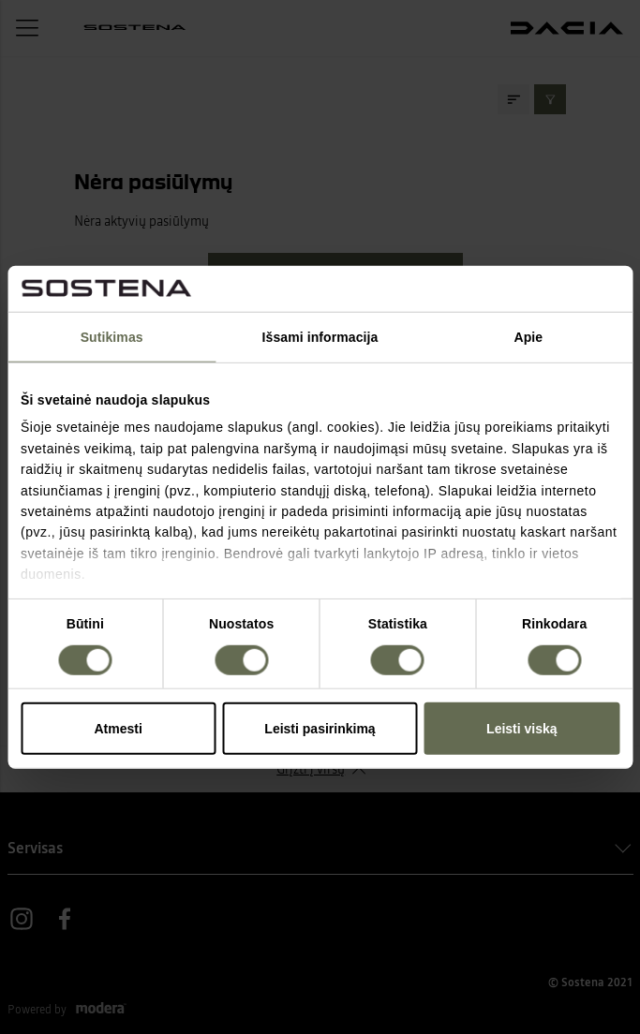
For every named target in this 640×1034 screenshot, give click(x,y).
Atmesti (118, 727)
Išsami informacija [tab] (320, 337)
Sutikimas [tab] (112, 337)
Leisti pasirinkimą (319, 727)
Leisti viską (522, 727)
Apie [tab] (528, 337)
